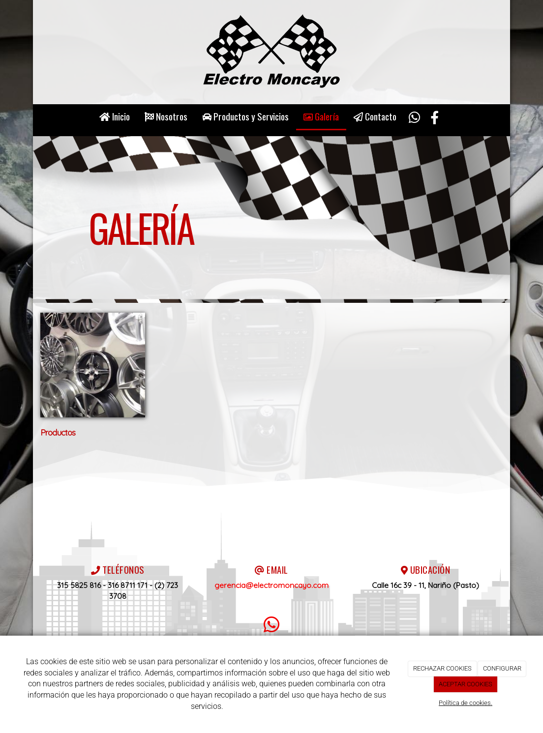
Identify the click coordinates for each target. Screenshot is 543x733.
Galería (321, 116)
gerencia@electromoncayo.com (271, 585)
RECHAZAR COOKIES (442, 668)
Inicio (114, 116)
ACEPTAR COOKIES (465, 684)
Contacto (375, 116)
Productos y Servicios (245, 116)
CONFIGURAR (502, 668)
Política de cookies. (465, 702)
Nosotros (166, 116)
